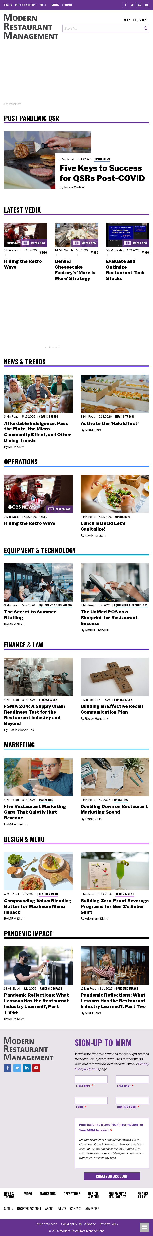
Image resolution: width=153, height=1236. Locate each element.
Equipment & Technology (55, 605)
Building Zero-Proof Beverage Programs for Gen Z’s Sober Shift (115, 906)
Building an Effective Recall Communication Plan (112, 709)
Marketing (46, 799)
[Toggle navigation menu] (144, 1227)
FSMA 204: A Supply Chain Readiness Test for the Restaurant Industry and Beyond (34, 714)
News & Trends (48, 416)
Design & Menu (48, 894)
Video (43, 252)
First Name (83, 1086)
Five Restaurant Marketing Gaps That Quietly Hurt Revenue (35, 812)
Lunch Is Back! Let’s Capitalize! (103, 526)
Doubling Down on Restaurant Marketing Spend (114, 809)
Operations (102, 159)
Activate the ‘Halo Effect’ (110, 423)
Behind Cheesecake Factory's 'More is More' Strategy (75, 269)
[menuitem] (8, 5)
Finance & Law (48, 699)
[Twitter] (132, 4)
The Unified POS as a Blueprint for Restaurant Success (109, 617)
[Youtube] (146, 4)
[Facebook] (125, 4)
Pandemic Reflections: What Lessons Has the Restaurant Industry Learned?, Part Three (36, 1003)
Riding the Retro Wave (29, 523)
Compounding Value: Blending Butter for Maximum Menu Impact (37, 906)
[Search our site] (102, 28)
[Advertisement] (76, 74)
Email (79, 1107)
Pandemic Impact (51, 988)
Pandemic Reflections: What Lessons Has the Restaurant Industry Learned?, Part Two (113, 1000)
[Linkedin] (139, 4)
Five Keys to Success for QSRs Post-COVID (102, 173)
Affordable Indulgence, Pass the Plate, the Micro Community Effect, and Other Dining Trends (37, 432)
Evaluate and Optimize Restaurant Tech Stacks (125, 269)
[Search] (146, 28)
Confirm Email (126, 1107)
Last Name (124, 1086)
